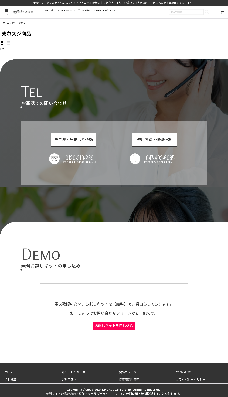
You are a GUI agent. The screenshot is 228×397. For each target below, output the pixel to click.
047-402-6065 (162, 161)
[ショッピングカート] (222, 12)
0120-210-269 (82, 161)
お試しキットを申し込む (114, 319)
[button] (6, 12)
